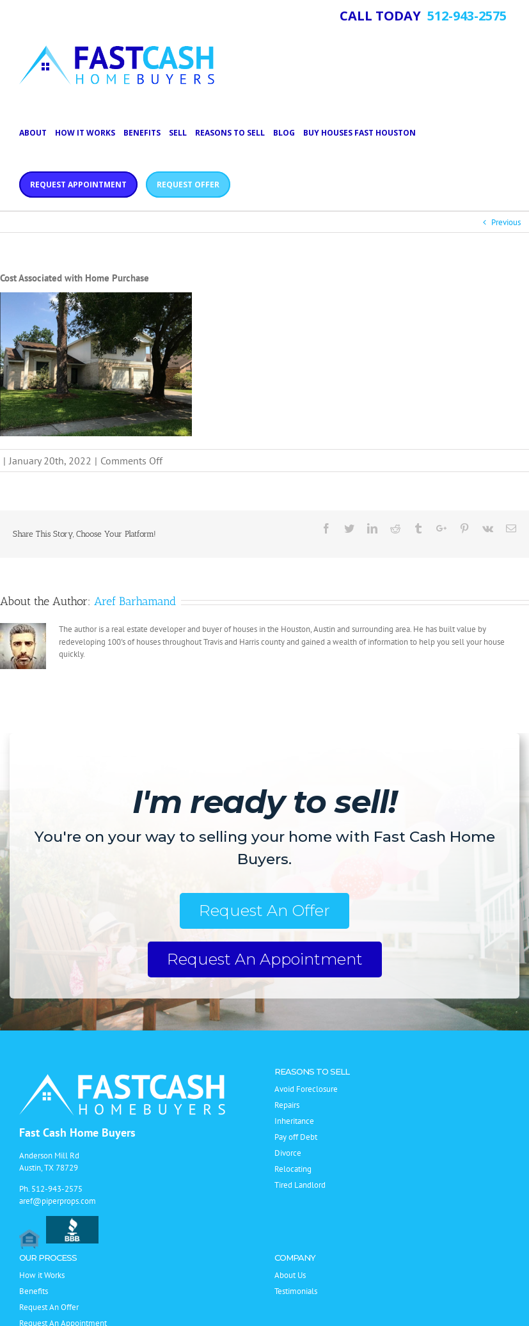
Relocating (293, 1169)
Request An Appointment (265, 959)
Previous (506, 222)
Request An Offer (264, 910)
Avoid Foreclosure (306, 1089)
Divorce (287, 1153)
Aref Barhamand (135, 601)
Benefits (33, 1291)
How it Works (42, 1275)
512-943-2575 (57, 1188)
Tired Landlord (300, 1185)
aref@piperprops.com (57, 1201)
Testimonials (295, 1291)
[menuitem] (37, 132)
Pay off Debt (295, 1137)
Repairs (286, 1105)
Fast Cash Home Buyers (77, 1132)
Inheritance (294, 1121)
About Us (290, 1275)
